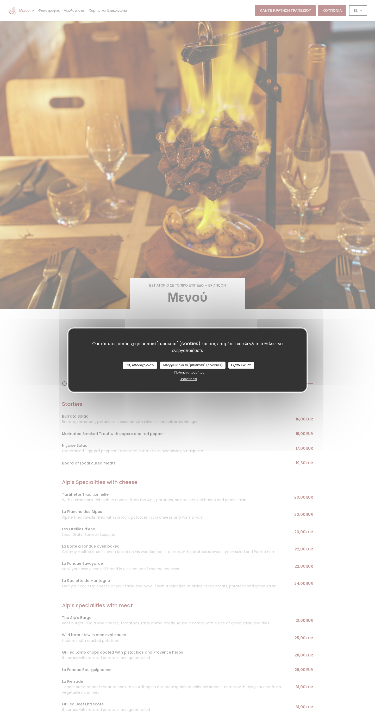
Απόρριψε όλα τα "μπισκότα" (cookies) (193, 365)
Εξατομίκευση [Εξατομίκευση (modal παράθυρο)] (241, 365)
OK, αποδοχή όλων (140, 365)
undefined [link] (188, 378)
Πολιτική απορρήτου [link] (189, 372)
